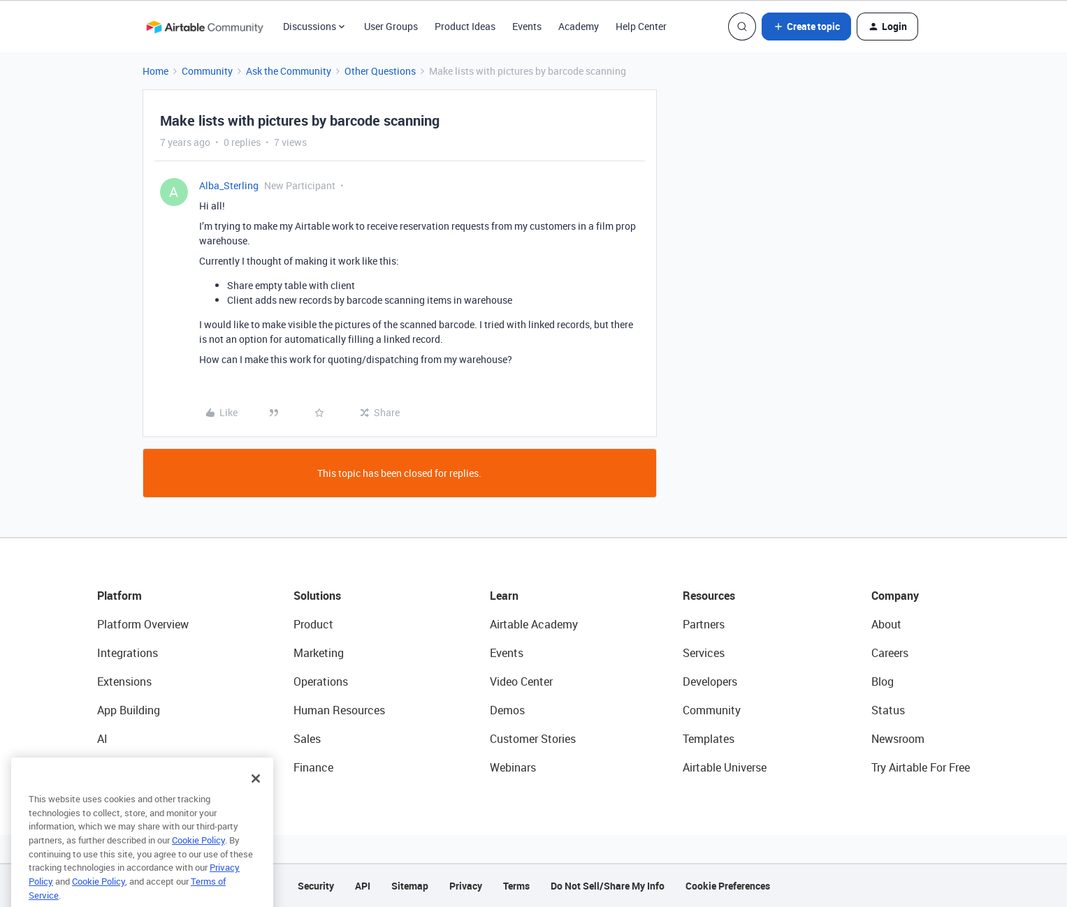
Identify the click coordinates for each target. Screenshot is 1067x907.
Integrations (127, 653)
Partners (704, 624)
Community (207, 71)
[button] (806, 26)
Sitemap (409, 885)
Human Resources (339, 710)
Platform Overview (143, 624)
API (362, 885)
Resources (709, 595)
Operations (320, 681)
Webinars (513, 767)
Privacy (465, 885)
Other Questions (380, 71)
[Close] (255, 801)
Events (527, 26)
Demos (507, 710)
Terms (516, 885)
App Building (128, 710)
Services (704, 653)
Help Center (641, 26)
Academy (578, 26)
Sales (307, 738)
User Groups (391, 26)
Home (155, 71)
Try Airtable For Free (920, 767)
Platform (119, 595)
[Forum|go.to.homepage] (205, 26)
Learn (504, 595)
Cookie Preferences (727, 885)
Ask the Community (288, 71)
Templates (708, 738)
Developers (710, 681)
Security (316, 885)
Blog (882, 681)
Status (888, 710)
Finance (313, 767)
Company (895, 595)
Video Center (521, 681)
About (886, 624)
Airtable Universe (725, 767)
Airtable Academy (534, 624)
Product (313, 624)
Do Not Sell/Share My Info (608, 885)
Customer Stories (533, 738)
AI (102, 738)
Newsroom (897, 738)
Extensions (124, 681)
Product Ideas (465, 26)
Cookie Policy (198, 863)
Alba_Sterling (229, 185)
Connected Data (137, 767)
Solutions (317, 595)
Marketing (318, 653)
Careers (889, 653)
